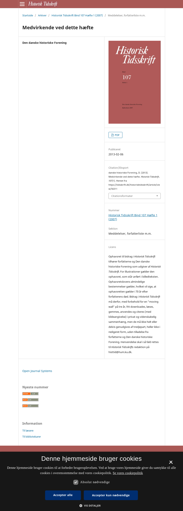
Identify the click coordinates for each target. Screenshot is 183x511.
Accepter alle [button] (63, 495)
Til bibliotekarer (31, 436)
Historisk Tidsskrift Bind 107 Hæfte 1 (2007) (77, 15)
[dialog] (91, 481)
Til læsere (27, 430)
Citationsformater (122, 196)
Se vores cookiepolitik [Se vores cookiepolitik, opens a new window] (128, 473)
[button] (91, 505)
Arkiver (42, 15)
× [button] (171, 463)
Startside (27, 15)
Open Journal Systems (37, 371)
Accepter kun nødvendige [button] (111, 495)
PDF (117, 135)
